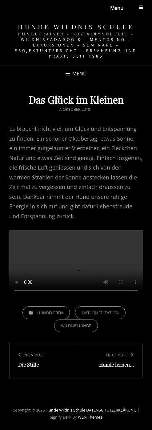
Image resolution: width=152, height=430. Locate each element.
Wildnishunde (76, 325)
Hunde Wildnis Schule (76, 26)
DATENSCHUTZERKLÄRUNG (111, 410)
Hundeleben (50, 312)
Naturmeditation (100, 312)
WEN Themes (90, 417)
